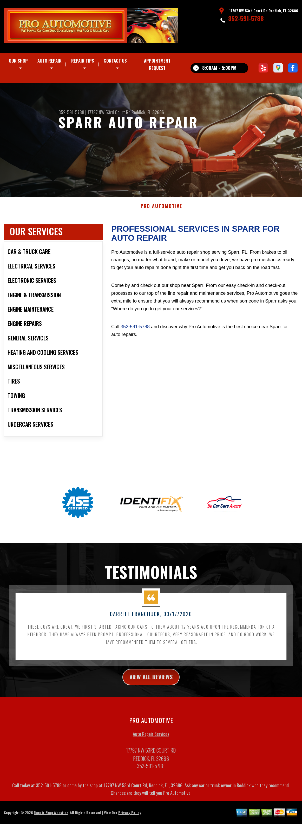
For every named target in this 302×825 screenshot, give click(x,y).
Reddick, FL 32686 (148, 112)
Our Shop (18, 60)
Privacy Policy (129, 818)
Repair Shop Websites (51, 818)
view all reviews (151, 682)
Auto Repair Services (151, 739)
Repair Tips (82, 60)
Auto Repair (49, 60)
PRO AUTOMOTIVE (161, 211)
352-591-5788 (246, 18)
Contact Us (115, 60)
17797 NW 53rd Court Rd (108, 112)
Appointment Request (157, 64)
